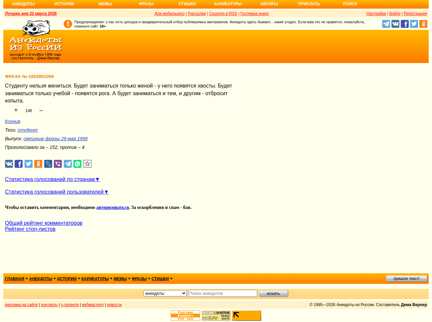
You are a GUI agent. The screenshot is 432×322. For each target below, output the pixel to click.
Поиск (350, 4)
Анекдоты (23, 4)
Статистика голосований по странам (50, 179)
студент (28, 130)
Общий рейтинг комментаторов (43, 223)
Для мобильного (170, 13)
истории (67, 279)
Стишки (187, 4)
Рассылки (197, 13)
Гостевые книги (255, 13)
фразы (139, 279)
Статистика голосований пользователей (54, 192)
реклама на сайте (21, 304)
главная (14, 279)
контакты (49, 304)
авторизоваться (112, 207)
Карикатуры (228, 4)
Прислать (309, 4)
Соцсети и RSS (223, 13)
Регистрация (415, 13)
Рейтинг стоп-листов (30, 229)
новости (114, 304)
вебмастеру (93, 304)
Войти (394, 13)
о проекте (70, 304)
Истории (64, 4)
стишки (160, 279)
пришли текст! (406, 278)
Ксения (12, 121)
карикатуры (95, 279)
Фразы (146, 4)
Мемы (105, 4)
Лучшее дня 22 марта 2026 (31, 13)
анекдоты (41, 279)
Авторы (269, 4)
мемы (120, 279)
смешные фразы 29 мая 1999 (56, 138)
